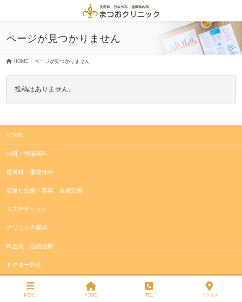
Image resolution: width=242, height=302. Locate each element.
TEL (149, 289)
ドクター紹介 (24, 264)
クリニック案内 (26, 227)
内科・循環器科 (26, 153)
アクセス (209, 289)
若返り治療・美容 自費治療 (44, 190)
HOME (15, 135)
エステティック (26, 209)
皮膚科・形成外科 (29, 172)
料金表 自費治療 (29, 246)
